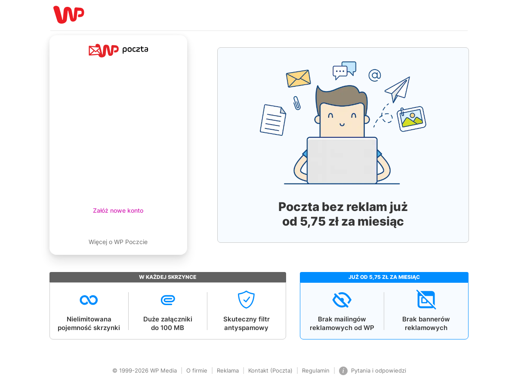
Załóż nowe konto (118, 210)
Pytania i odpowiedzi (372, 371)
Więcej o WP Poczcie (118, 241)
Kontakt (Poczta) (270, 370)
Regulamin (316, 370)
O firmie (196, 370)
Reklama (228, 370)
